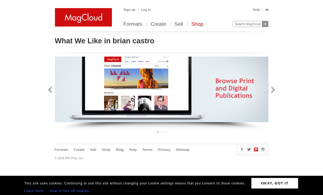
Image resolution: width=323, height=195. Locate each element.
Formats (133, 24)
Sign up (129, 10)
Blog (120, 150)
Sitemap (182, 150)
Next (272, 90)
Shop (197, 24)
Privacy (164, 150)
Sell (178, 24)
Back (50, 90)
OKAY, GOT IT (274, 183)
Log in (146, 10)
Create (158, 24)
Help (256, 10)
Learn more (34, 191)
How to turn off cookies (69, 191)
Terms (147, 150)
